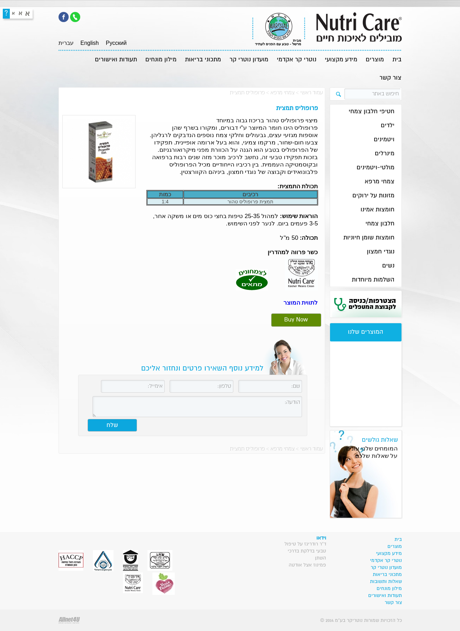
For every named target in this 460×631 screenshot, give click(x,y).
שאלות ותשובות (386, 581)
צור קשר (390, 78)
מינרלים (384, 153)
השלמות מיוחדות (373, 280)
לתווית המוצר (300, 302)
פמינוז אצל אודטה (307, 565)
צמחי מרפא (282, 92)
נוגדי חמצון (380, 252)
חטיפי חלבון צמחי (371, 111)
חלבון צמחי (379, 223)
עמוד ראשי (311, 92)
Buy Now (296, 320)
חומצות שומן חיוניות (368, 237)
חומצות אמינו (377, 209)
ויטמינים (384, 139)
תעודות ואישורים (116, 59)
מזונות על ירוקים (373, 195)
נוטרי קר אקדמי (296, 59)
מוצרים (375, 59)
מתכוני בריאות (203, 59)
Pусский (116, 43)
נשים (388, 266)
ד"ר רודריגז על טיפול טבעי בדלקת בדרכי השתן (305, 551)
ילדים (387, 125)
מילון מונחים (161, 59)
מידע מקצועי (341, 59)
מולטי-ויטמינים (375, 167)
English (90, 43)
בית (396, 59)
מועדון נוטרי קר (248, 59)
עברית (66, 43)
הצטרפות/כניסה (372, 304)
